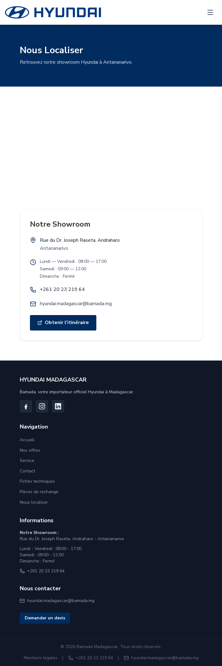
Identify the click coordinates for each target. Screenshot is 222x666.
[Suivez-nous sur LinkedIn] (58, 406)
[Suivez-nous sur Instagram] (42, 406)
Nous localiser (34, 502)
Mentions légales (40, 658)
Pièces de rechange (39, 492)
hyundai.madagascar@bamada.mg (76, 303)
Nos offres (30, 450)
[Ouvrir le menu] (210, 12)
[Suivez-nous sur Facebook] (26, 406)
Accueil (27, 440)
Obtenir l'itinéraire (66, 324)
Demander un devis (45, 618)
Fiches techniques (37, 481)
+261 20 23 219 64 (62, 289)
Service (27, 460)
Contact (27, 471)
